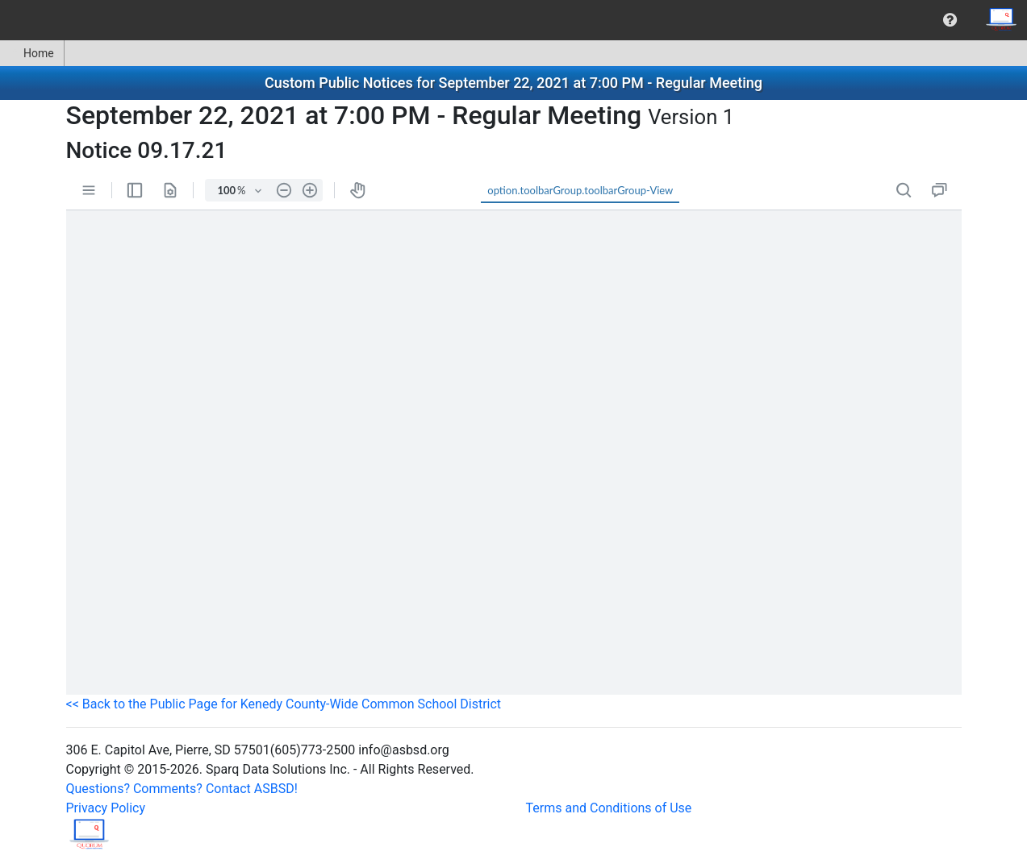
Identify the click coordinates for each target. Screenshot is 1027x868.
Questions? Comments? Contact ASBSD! (182, 788)
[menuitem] (950, 20)
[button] (950, 20)
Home (32, 53)
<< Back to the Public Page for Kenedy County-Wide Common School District (284, 704)
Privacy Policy (106, 808)
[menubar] (513, 20)
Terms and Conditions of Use (609, 808)
